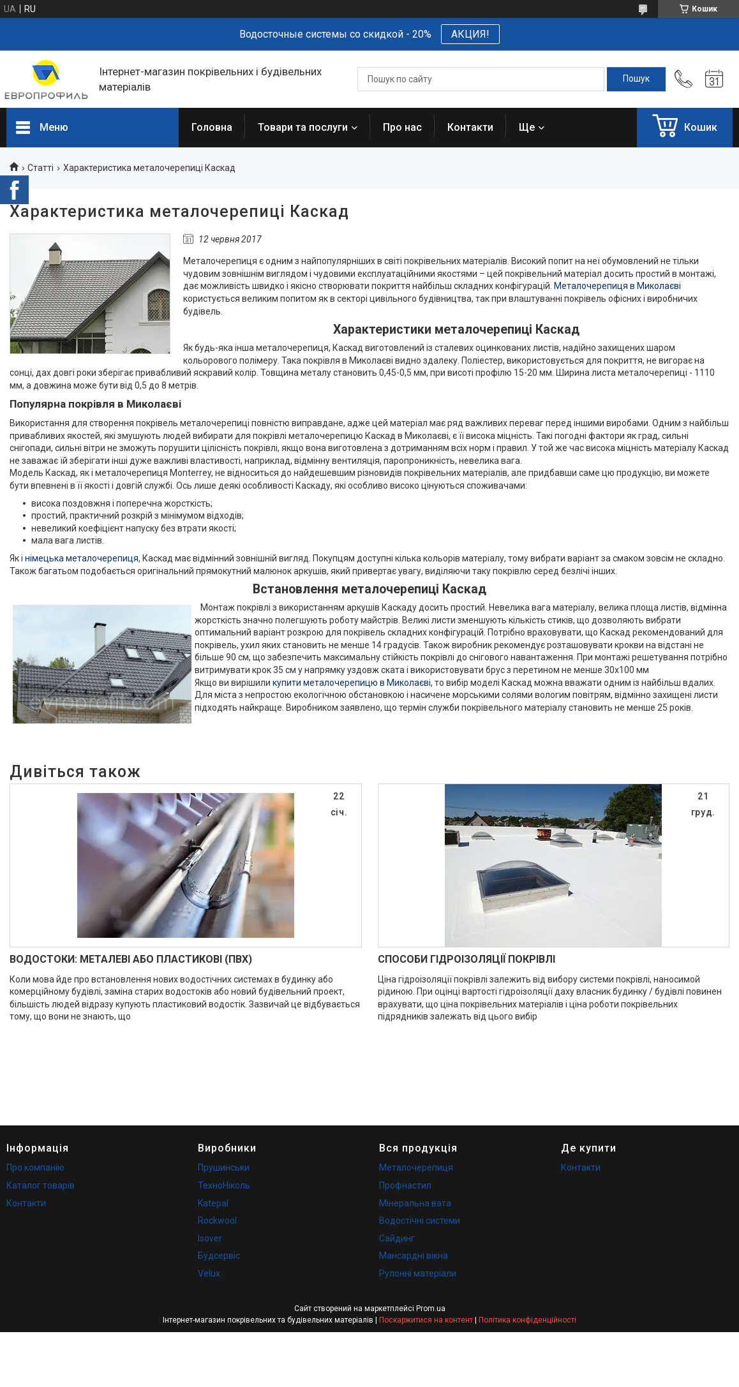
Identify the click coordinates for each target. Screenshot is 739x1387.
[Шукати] (636, 79)
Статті (40, 168)
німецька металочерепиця (81, 558)
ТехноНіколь (224, 1185)
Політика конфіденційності (527, 1320)
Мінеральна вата (415, 1203)
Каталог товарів (40, 1185)
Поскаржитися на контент (426, 1320)
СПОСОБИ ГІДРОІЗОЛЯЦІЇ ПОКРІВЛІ (466, 959)
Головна (211, 127)
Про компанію (35, 1167)
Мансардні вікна (413, 1255)
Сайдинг (397, 1238)
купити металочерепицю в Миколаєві (351, 683)
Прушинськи (224, 1167)
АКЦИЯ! (470, 34)
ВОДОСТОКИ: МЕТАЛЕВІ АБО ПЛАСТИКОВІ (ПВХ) (131, 959)
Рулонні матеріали (417, 1273)
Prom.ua (430, 1308)
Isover (210, 1238)
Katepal (213, 1203)
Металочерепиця (416, 1167)
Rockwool (217, 1220)
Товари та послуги (303, 127)
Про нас (402, 127)
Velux (209, 1273)
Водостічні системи (419, 1220)
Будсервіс (219, 1255)
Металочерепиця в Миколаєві (617, 286)
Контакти (470, 127)
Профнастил (405, 1185)
